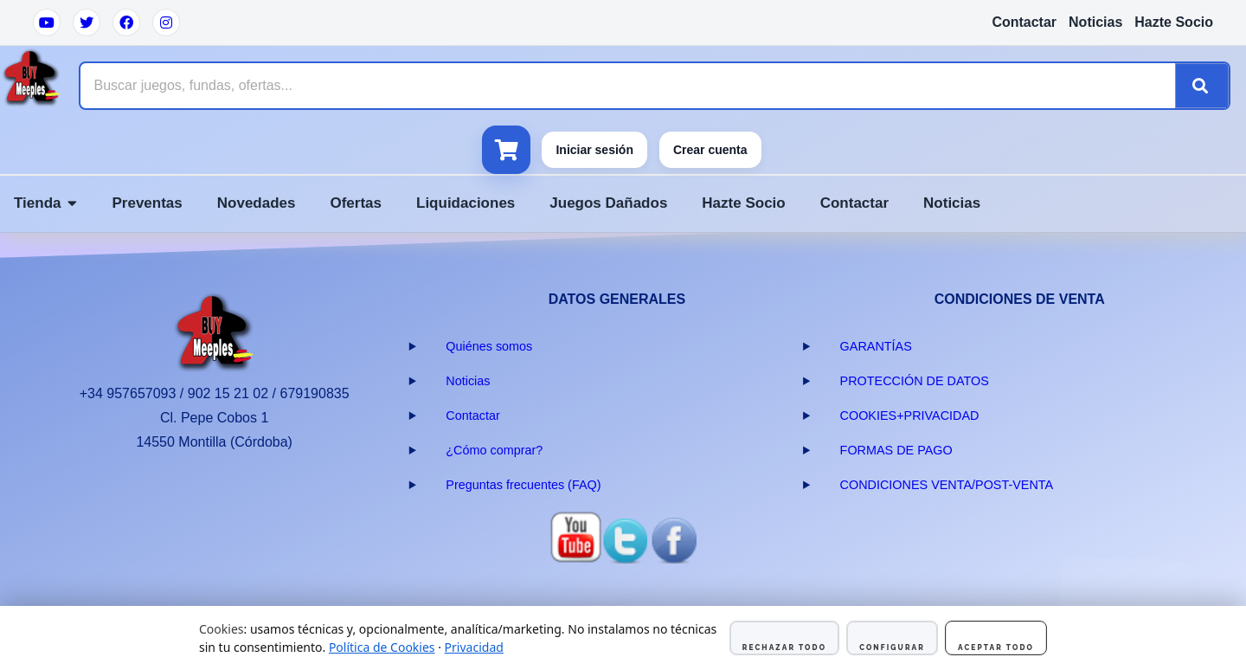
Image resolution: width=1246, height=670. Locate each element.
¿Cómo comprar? (494, 450)
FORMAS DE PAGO (896, 450)
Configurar (892, 647)
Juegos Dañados (608, 203)
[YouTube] (47, 22)
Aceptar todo (996, 647)
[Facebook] (126, 22)
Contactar (1024, 22)
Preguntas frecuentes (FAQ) (523, 485)
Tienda (45, 203)
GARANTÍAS (876, 346)
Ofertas (356, 203)
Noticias (1095, 22)
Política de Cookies (382, 647)
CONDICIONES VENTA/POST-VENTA (947, 485)
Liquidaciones (465, 203)
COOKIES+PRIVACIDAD (909, 415)
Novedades (256, 203)
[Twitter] (86, 22)
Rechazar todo (784, 647)
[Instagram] (166, 22)
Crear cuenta (710, 150)
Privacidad (474, 647)
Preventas (147, 203)
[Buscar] (1202, 85)
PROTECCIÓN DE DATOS (914, 381)
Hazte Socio (1173, 22)
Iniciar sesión (594, 150)
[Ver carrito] (506, 150)
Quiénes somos (489, 346)
